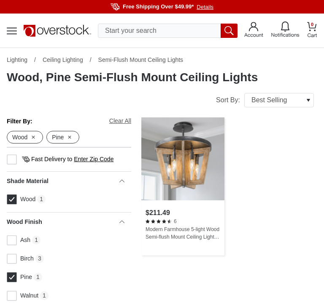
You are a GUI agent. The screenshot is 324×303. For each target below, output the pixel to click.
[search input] (168, 31)
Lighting (17, 59)
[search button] (229, 31)
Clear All (120, 120)
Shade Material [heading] (65, 181)
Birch (20, 259)
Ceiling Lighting (63, 59)
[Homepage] (57, 31)
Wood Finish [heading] (65, 221)
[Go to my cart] (312, 31)
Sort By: (265, 100)
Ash (18, 240)
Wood (21, 199)
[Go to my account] (253, 31)
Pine (19, 277)
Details (205, 7)
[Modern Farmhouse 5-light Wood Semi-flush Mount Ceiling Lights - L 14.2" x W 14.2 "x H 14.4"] (182, 186)
